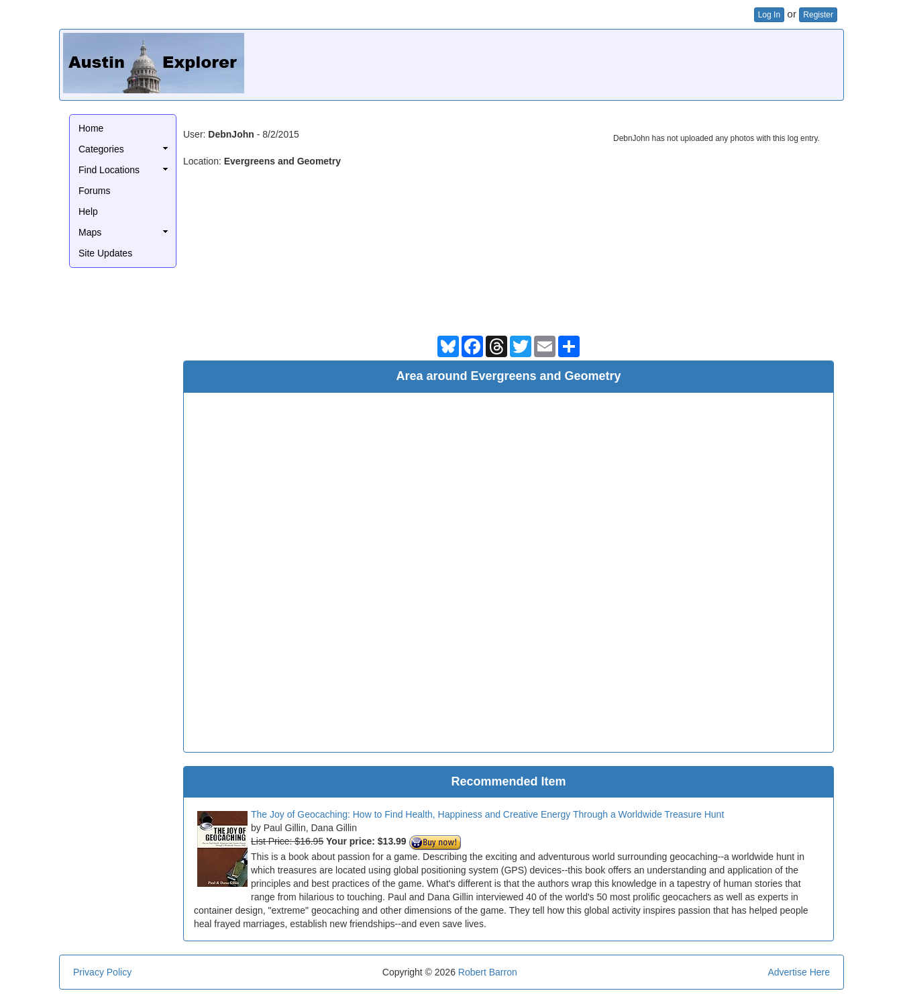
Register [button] (818, 14)
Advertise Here (798, 972)
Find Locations (109, 169)
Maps (89, 232)
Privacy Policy (102, 972)
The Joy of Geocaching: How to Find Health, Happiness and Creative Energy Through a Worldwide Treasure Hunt (487, 814)
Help (88, 211)
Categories (101, 149)
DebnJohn (231, 134)
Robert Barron (487, 972)
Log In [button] (769, 14)
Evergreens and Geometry (282, 161)
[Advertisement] (596, 63)
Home (90, 128)
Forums (94, 190)
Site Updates (105, 253)
